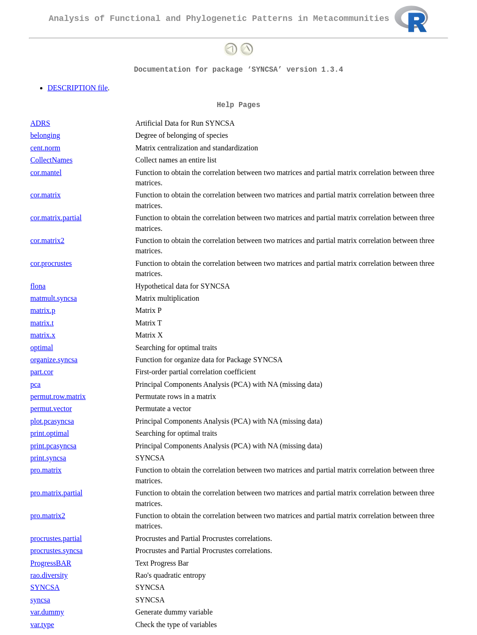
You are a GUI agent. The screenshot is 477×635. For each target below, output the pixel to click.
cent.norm (45, 148)
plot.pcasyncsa (52, 421)
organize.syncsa (53, 360)
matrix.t (42, 323)
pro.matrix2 (47, 516)
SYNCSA (45, 587)
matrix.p (42, 310)
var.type (42, 624)
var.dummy (47, 612)
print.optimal (49, 433)
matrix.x (42, 335)
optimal (41, 347)
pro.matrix (45, 470)
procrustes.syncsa (56, 550)
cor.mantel (45, 172)
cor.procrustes (51, 263)
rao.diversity (49, 575)
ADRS (40, 123)
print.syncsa (48, 458)
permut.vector (51, 408)
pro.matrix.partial (56, 493)
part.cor (41, 372)
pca (35, 384)
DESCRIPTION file (78, 88)
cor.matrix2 (47, 240)
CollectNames (51, 160)
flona (38, 286)
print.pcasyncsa (53, 446)
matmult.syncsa (53, 298)
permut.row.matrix (58, 396)
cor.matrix (45, 195)
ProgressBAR (50, 563)
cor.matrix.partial (56, 218)
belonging (45, 135)
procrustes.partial (56, 538)
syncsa (40, 600)
